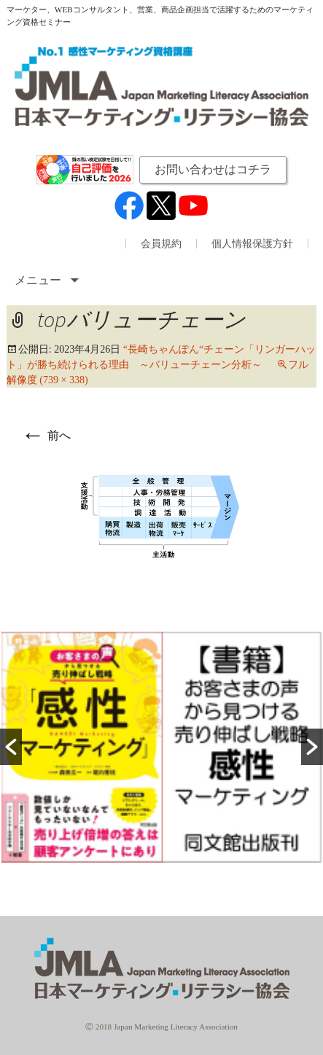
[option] (161, 747)
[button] (11, 747)
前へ (46, 435)
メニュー (39, 280)
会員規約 (161, 244)
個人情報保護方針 (252, 244)
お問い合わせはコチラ (213, 169)
